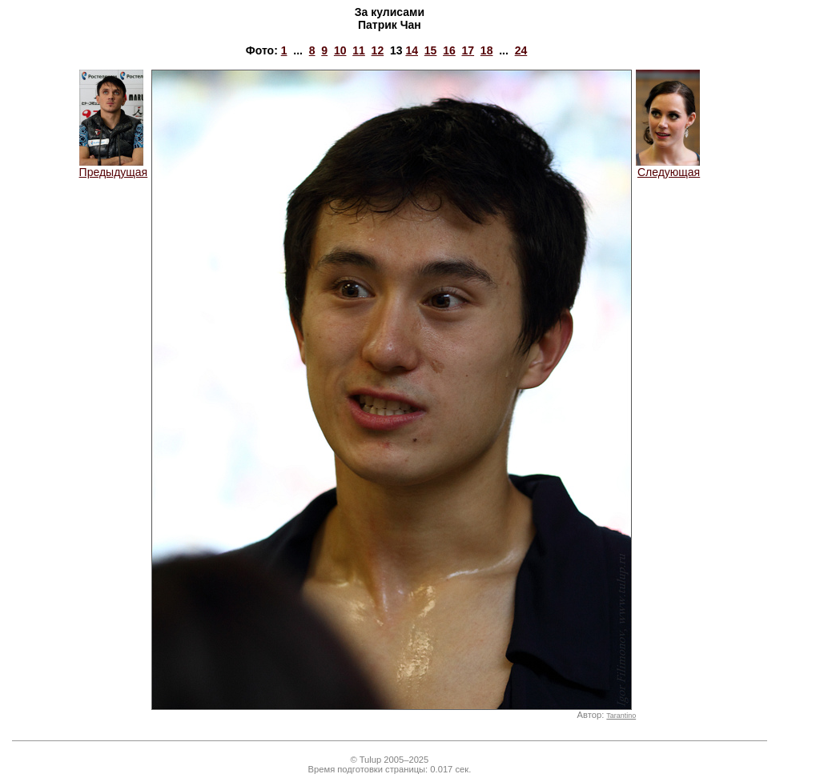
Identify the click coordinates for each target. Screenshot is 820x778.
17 (468, 50)
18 (486, 50)
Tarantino (621, 716)
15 (430, 50)
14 (411, 50)
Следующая (668, 166)
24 (521, 50)
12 (378, 50)
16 (449, 50)
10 (340, 50)
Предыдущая (113, 166)
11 (358, 50)
